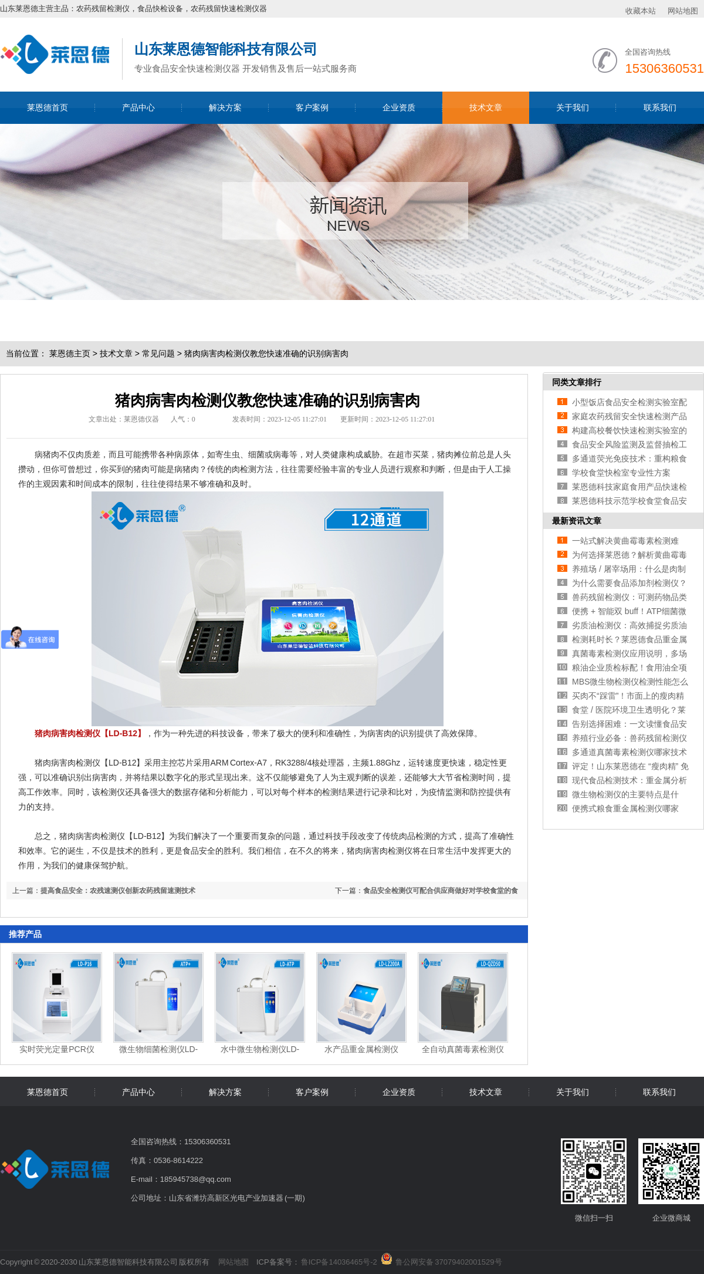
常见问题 (158, 353)
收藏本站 (640, 10)
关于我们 (572, 107)
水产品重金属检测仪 (361, 1049)
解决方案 (225, 107)
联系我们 (660, 107)
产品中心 (138, 107)
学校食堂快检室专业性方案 (621, 472)
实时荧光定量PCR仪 (56, 1049)
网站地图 (683, 10)
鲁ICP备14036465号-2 (339, 1262)
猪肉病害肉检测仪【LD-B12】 (90, 733)
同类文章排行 (576, 382)
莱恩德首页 (47, 107)
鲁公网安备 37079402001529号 (448, 1260)
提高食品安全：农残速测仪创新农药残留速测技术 (117, 891)
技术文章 (485, 107)
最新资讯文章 (576, 520)
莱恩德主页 (69, 353)
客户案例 (312, 107)
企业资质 (399, 107)
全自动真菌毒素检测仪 (463, 1049)
